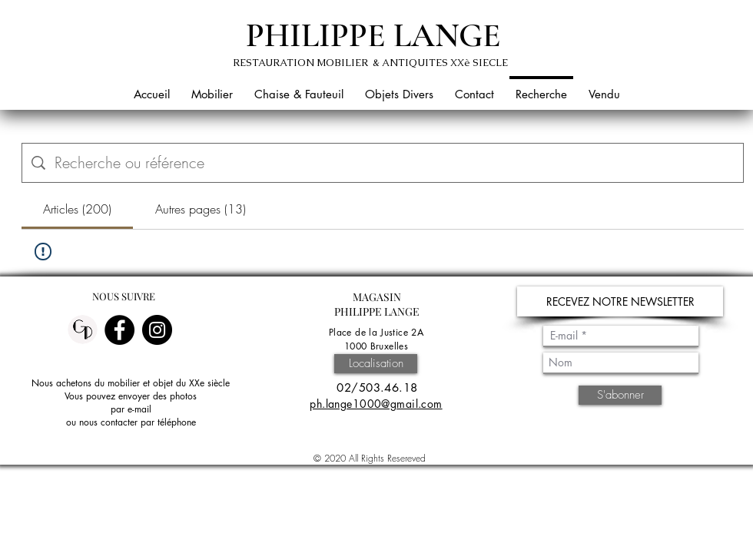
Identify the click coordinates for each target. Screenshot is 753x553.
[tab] (77, 209)
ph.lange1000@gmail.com (376, 403)
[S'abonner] (620, 395)
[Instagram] (157, 330)
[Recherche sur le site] (394, 163)
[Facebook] (119, 330)
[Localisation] (375, 363)
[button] (212, 87)
